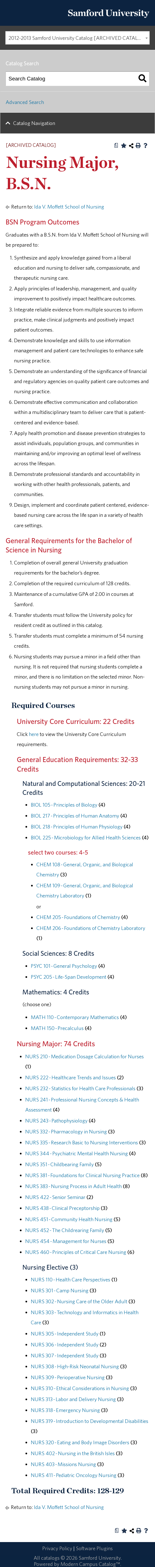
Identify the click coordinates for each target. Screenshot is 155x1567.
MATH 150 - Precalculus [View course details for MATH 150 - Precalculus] (57, 1028)
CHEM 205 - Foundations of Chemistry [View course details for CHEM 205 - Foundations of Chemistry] (78, 917)
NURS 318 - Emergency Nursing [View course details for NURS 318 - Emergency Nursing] (65, 1410)
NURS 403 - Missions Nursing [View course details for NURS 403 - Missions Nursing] (63, 1464)
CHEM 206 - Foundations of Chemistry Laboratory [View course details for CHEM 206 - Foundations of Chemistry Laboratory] (90, 928)
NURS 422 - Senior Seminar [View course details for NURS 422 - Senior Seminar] (55, 1197)
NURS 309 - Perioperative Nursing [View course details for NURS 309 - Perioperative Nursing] (68, 1377)
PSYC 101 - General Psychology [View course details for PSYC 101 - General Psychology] (64, 966)
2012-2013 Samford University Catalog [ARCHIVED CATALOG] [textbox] (77, 38)
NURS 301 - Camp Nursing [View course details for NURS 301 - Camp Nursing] (59, 1290)
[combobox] (77, 38)
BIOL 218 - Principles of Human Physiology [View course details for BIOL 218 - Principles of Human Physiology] (77, 826)
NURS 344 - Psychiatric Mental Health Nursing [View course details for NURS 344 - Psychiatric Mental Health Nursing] (76, 1153)
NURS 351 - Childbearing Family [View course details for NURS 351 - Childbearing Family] (59, 1164)
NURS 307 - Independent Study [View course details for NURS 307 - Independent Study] (64, 1355)
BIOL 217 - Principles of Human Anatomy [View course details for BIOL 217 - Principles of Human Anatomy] (75, 816)
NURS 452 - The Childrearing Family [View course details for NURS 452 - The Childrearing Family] (64, 1230)
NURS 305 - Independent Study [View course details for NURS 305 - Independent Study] (64, 1333)
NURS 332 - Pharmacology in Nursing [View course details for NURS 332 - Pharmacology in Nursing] (66, 1131)
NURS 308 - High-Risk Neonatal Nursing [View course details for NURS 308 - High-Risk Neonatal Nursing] (75, 1366)
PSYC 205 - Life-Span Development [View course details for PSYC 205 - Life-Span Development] (68, 977)
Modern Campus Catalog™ (90, 1564)
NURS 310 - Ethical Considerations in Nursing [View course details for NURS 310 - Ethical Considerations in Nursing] (80, 1388)
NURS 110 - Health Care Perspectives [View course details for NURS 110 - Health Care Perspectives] (70, 1279)
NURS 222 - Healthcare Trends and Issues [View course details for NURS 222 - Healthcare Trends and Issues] (70, 1077)
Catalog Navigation (34, 123)
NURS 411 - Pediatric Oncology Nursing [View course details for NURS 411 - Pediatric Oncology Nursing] (73, 1475)
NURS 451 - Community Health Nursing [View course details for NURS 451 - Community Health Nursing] (68, 1219)
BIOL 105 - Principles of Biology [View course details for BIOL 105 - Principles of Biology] (64, 805)
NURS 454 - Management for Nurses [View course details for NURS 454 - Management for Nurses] (65, 1241)
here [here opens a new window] (34, 734)
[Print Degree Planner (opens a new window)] (116, 145)
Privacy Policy (57, 1548)
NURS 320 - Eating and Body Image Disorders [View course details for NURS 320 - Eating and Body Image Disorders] (80, 1442)
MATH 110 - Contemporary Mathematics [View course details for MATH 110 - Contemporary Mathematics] (75, 1017)
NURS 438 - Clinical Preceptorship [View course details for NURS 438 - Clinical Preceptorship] (62, 1208)
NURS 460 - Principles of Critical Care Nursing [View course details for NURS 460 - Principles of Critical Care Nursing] (75, 1252)
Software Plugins (94, 1548)
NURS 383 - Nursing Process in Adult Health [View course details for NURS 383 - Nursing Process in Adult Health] (73, 1186)
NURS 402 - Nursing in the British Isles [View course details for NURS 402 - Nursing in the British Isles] (73, 1453)
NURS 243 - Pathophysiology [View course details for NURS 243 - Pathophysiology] (56, 1120)
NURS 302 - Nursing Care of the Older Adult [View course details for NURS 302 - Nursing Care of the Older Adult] (79, 1301)
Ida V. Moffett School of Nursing (69, 206)
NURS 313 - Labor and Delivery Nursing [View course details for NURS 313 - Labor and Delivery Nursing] (73, 1399)
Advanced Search (25, 102)
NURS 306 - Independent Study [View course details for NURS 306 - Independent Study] (64, 1344)
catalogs (50, 1558)
